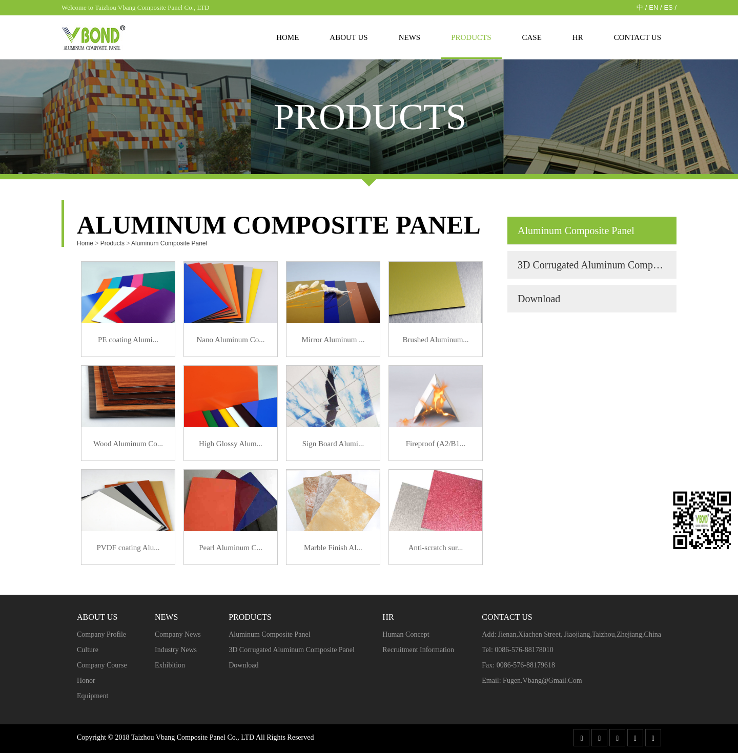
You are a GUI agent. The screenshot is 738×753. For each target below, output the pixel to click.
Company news (178, 634)
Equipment (92, 696)
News (410, 37)
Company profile (101, 634)
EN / (655, 7)
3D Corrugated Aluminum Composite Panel (597, 264)
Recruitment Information (418, 650)
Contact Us (637, 37)
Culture (87, 650)
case (532, 37)
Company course (102, 665)
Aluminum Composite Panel (169, 243)
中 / (642, 7)
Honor (86, 680)
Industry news (176, 650)
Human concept (405, 634)
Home (287, 37)
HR (577, 37)
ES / (670, 7)
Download (539, 298)
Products (471, 37)
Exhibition (170, 665)
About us (348, 37)
